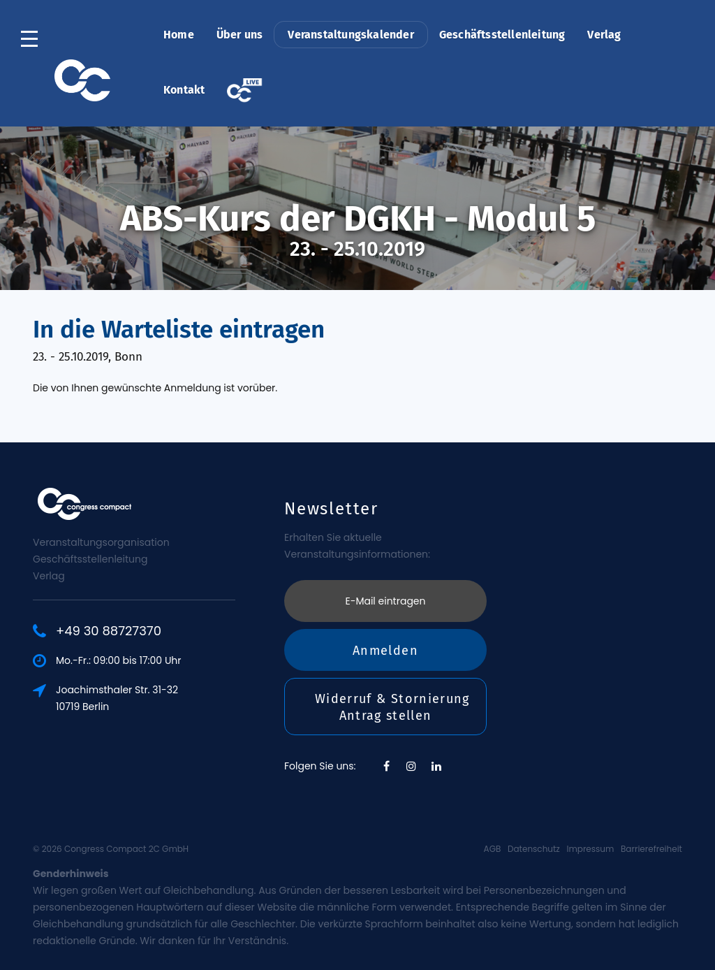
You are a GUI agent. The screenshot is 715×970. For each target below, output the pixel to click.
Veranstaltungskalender (350, 34)
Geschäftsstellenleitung (502, 34)
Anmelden (385, 648)
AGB (492, 849)
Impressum (590, 849)
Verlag (604, 34)
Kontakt (184, 89)
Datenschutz (534, 849)
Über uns (239, 34)
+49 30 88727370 (110, 631)
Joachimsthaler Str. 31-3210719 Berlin (118, 698)
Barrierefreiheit (651, 849)
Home (178, 34)
